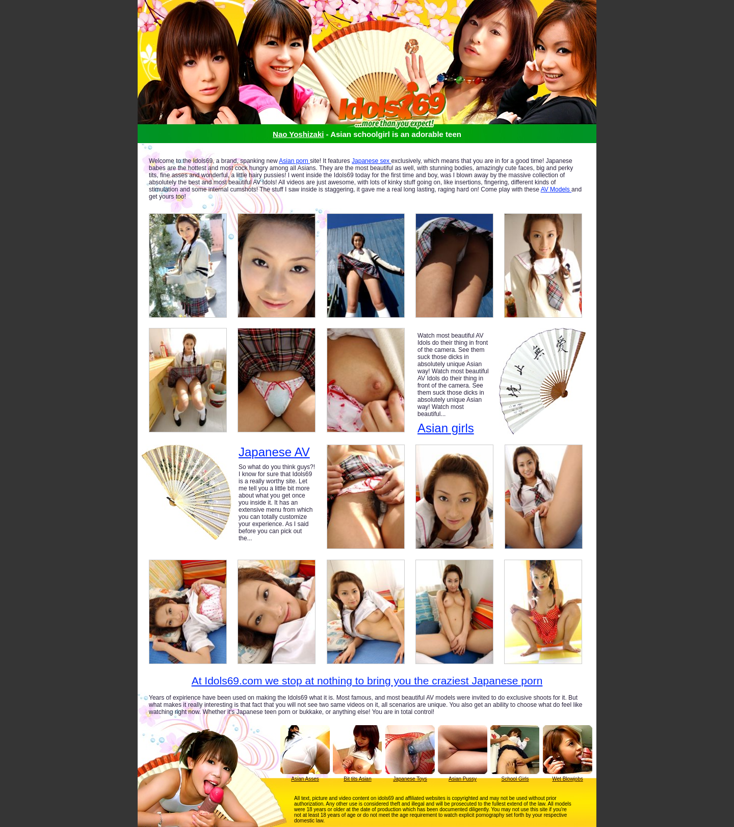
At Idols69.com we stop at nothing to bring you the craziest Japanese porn (367, 680)
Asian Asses (305, 779)
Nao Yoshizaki (298, 134)
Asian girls (445, 428)
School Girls (515, 779)
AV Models (556, 189)
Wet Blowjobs (567, 779)
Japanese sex (371, 160)
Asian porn (294, 160)
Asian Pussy (463, 779)
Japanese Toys (410, 779)
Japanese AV (274, 452)
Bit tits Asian (357, 779)
